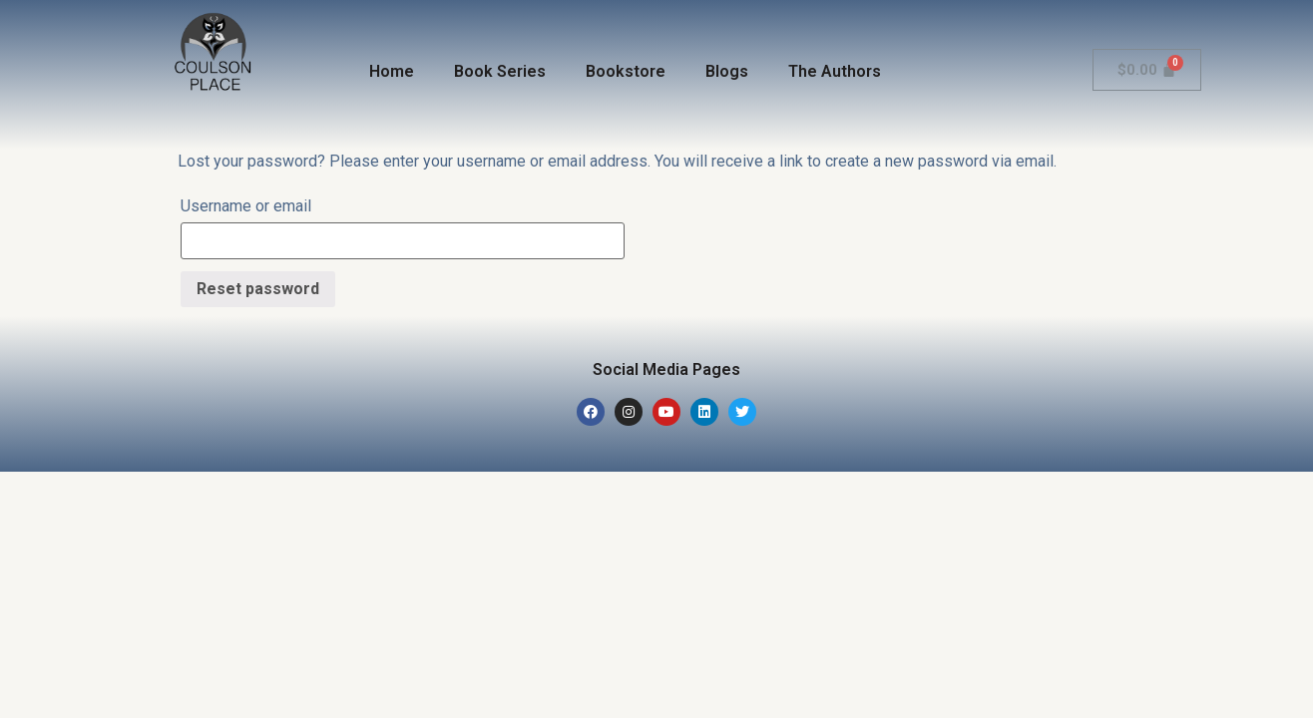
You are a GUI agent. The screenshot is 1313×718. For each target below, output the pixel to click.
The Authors (834, 71)
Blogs (726, 71)
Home (391, 71)
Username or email (246, 205)
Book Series (500, 71)
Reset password (258, 288)
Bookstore (625, 71)
